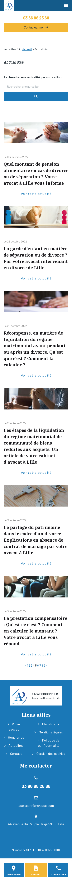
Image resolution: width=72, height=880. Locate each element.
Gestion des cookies (50, 753)
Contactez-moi (36, 27)
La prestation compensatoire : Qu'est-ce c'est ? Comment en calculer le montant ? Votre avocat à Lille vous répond (35, 630)
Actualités (15, 745)
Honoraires (16, 737)
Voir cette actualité (36, 194)
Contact (16, 753)
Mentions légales (51, 732)
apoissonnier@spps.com (36, 805)
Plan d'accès (14, 874)
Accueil (27, 49)
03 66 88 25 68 (36, 17)
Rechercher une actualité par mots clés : (33, 77)
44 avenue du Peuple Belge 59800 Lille (36, 824)
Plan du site (50, 724)
